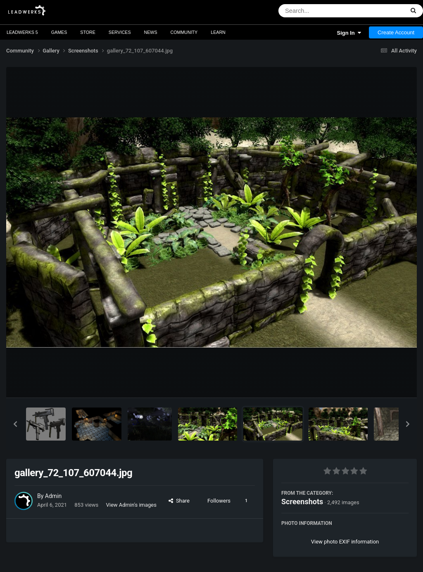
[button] (15, 424)
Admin (53, 496)
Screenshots (302, 501)
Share (179, 501)
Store (87, 32)
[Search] (319, 10)
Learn (218, 32)
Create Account (396, 32)
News (150, 32)
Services (120, 32)
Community (184, 32)
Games (59, 32)
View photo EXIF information (345, 542)
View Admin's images (131, 505)
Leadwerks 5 (22, 32)
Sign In (349, 33)
